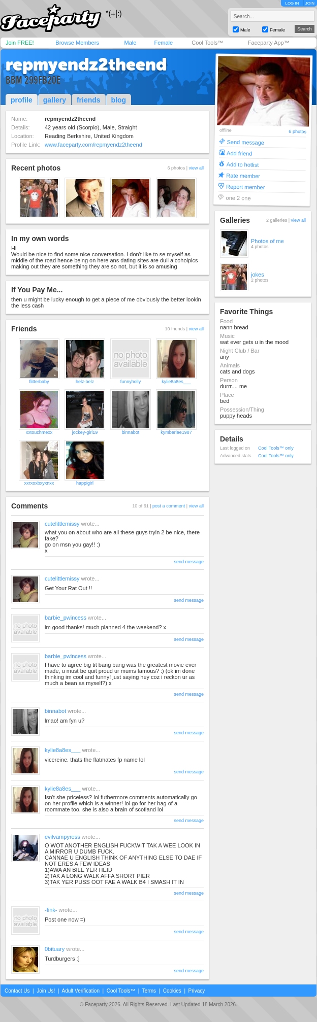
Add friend (239, 153)
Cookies (172, 991)
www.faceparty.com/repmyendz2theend (93, 145)
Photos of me (267, 241)
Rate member (243, 175)
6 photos (297, 131)
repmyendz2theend (86, 64)
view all (196, 168)
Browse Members (77, 43)
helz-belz (85, 381)
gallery (54, 100)
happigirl (84, 483)
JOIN (309, 3)
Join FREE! (20, 43)
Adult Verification (80, 991)
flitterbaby (39, 381)
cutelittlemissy (62, 524)
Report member (245, 186)
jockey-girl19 (85, 432)
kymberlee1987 (176, 432)
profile (22, 100)
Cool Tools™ (207, 43)
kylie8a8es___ (176, 381)
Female (163, 43)
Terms (149, 991)
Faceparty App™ (269, 43)
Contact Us (17, 991)
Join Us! (46, 991)
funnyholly (130, 381)
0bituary (55, 949)
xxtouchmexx (39, 432)
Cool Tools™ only (276, 448)
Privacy (196, 991)
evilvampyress (62, 837)
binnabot (131, 432)
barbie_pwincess (65, 618)
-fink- (51, 910)
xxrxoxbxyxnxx (39, 483)
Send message (245, 142)
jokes (257, 274)
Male (130, 43)
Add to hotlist (243, 164)
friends (89, 100)
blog (118, 100)
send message (189, 561)
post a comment (168, 505)
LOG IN (292, 3)
